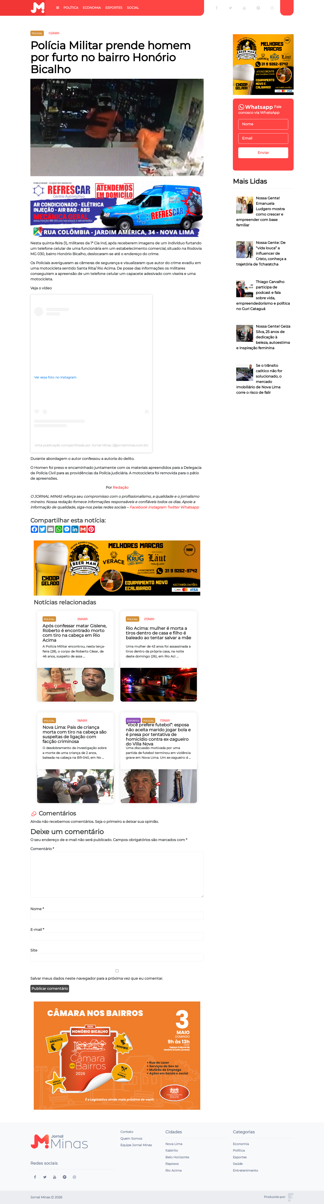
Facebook (138, 507)
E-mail (37, 929)
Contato (126, 1132)
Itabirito (171, 1150)
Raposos (172, 1164)
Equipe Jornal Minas (136, 1145)
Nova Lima (173, 1144)
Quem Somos (131, 1138)
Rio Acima (173, 1170)
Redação (120, 487)
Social (133, 8)
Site (33, 950)
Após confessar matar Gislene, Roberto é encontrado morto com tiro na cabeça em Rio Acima (74, 632)
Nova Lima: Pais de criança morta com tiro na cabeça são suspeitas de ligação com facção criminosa (74, 734)
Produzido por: (275, 1197)
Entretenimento (245, 1170)
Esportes (113, 8)
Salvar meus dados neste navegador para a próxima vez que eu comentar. (96, 978)
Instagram (157, 507)
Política (70, 8)
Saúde (238, 1164)
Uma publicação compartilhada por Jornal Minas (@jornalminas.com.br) (91, 445)
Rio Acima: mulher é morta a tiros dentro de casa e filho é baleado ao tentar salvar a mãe (158, 633)
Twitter (173, 507)
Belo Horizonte (177, 1157)
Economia (92, 8)
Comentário (42, 849)
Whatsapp (189, 507)
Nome (37, 909)
